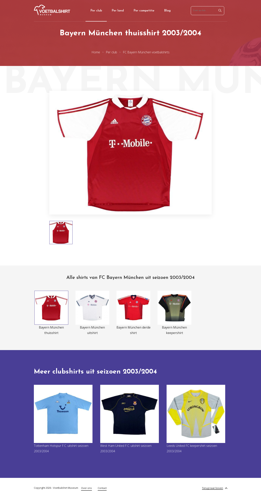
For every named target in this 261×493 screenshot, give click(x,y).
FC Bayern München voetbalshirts (146, 52)
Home (96, 52)
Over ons (86, 488)
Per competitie (143, 10)
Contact (102, 488)
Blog (167, 10)
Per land (118, 10)
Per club (96, 10)
